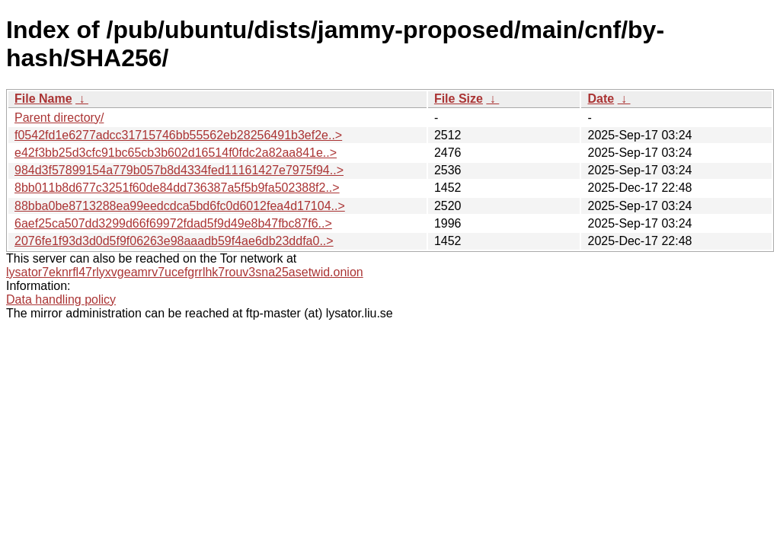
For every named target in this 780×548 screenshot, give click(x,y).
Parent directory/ (59, 117)
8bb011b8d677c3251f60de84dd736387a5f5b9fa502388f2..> (177, 187)
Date (600, 98)
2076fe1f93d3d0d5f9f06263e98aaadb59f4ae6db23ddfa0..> (174, 240)
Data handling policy (61, 299)
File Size (458, 98)
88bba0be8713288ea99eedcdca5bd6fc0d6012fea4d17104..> (179, 205)
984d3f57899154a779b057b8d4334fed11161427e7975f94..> (179, 170)
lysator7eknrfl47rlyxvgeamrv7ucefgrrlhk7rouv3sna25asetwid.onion (184, 272)
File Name (43, 98)
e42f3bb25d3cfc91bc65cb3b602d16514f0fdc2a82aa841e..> (175, 152)
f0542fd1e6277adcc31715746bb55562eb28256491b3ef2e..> (178, 135)
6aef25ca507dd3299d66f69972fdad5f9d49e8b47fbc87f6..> (173, 223)
